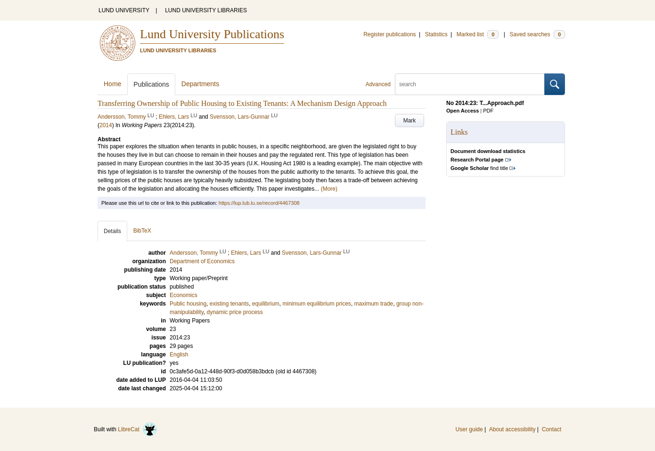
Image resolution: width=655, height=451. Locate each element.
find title (479, 168)
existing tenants (229, 303)
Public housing (188, 303)
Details (112, 231)
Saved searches (537, 34)
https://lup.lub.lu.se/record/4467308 (259, 203)
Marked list (478, 34)
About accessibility (512, 429)
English (179, 354)
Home (112, 84)
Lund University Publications (212, 34)
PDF (488, 110)
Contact (551, 429)
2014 (105, 125)
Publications (151, 84)
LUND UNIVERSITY (123, 10)
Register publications (389, 34)
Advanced (378, 84)
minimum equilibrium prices (317, 303)
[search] (470, 84)
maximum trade (373, 303)
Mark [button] (409, 120)
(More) (329, 188)
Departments (200, 84)
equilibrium (265, 303)
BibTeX (142, 230)
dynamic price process (234, 312)
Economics (183, 295)
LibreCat (137, 429)
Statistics (436, 34)
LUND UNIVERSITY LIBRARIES (206, 10)
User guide (469, 429)
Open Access (462, 110)
